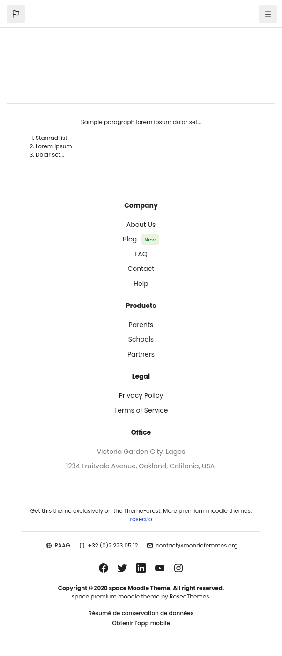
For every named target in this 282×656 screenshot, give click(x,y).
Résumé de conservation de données (141, 613)
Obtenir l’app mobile (141, 623)
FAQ (141, 254)
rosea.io (141, 519)
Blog (130, 239)
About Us (141, 224)
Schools (141, 339)
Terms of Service (141, 410)
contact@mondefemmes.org (197, 545)
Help (141, 283)
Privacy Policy (141, 395)
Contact (141, 268)
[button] (16, 14)
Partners (141, 354)
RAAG (62, 545)
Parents (141, 324)
